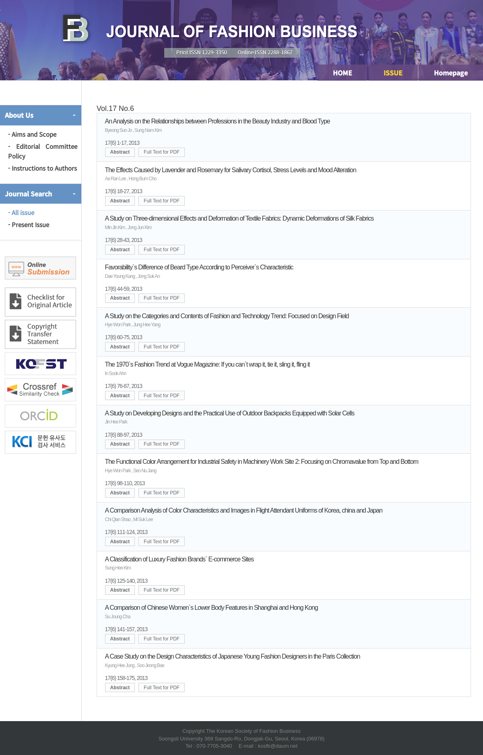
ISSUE (393, 72)
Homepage (451, 72)
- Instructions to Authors (42, 168)
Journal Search (28, 193)
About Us (19, 115)
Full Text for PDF (162, 152)
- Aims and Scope (32, 134)
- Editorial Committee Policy (42, 151)
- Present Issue (28, 224)
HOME (342, 72)
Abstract (120, 152)
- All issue (21, 212)
